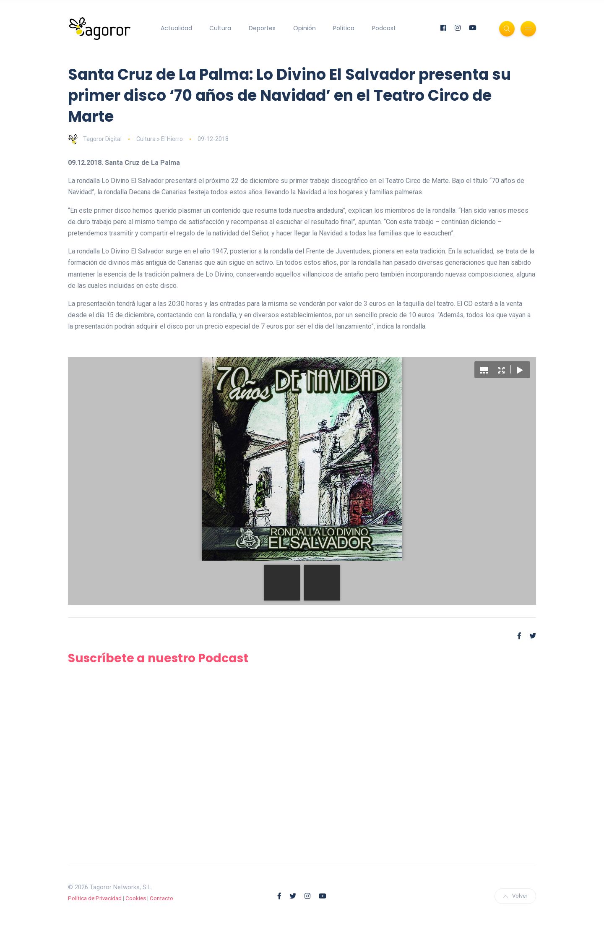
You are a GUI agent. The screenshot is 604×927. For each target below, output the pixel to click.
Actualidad (176, 28)
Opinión (304, 28)
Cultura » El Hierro (159, 139)
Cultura (220, 28)
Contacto (161, 898)
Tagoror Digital (95, 139)
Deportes (262, 28)
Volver (515, 896)
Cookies (135, 898)
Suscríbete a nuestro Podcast (158, 658)
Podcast (384, 28)
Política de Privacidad (95, 898)
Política (343, 28)
